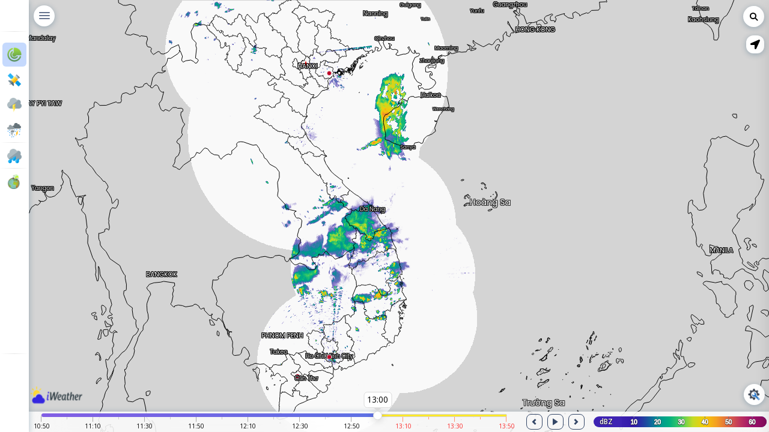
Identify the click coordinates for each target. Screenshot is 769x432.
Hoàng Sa (490, 199)
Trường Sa (544, 400)
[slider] (377, 415)
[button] (755, 44)
